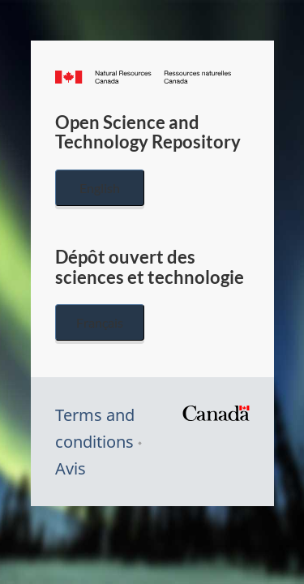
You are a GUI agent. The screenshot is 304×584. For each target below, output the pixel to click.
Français (99, 322)
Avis (70, 468)
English (99, 187)
